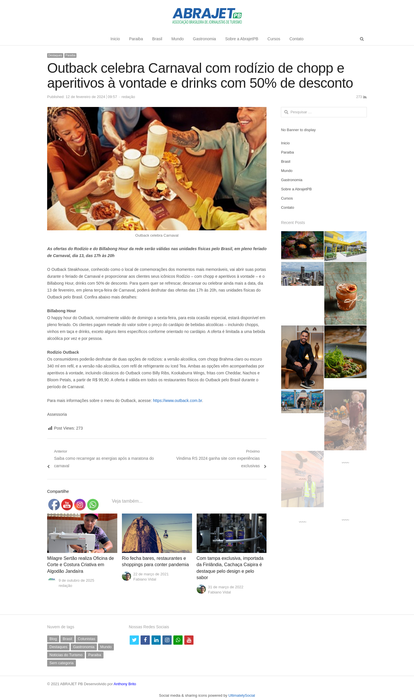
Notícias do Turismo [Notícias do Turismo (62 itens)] (66, 655)
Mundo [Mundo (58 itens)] (106, 647)
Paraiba (136, 39)
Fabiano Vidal (144, 579)
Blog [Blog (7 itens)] (53, 639)
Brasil (157, 39)
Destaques (55, 55)
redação (128, 97)
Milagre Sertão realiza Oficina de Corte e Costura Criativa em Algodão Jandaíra (80, 565)
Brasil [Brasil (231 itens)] (67, 639)
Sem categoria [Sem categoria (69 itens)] (61, 663)
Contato (297, 39)
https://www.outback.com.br (177, 400)
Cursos (273, 39)
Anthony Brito (125, 684)
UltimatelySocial (241, 695)
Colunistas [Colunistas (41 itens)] (86, 639)
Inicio (115, 39)
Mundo (177, 39)
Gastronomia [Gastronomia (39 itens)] (83, 647)
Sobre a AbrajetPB (241, 39)
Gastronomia (204, 39)
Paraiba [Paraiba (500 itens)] (94, 655)
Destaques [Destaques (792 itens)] (58, 647)
